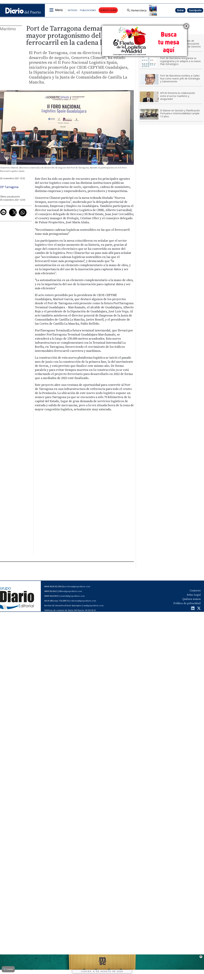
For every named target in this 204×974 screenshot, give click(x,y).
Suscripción (195, 10)
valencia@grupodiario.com (83, 601)
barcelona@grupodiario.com (76, 586)
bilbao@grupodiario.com (70, 591)
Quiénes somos (191, 599)
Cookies (8, 969)
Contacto (195, 590)
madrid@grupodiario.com (72, 596)
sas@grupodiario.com (93, 605)
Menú (59, 10)
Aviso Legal (194, 595)
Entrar (180, 10)
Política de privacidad (187, 603)
